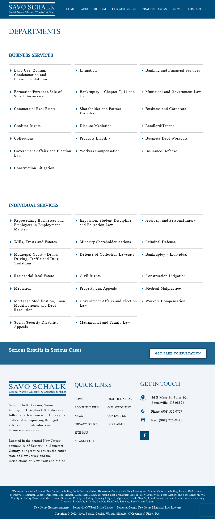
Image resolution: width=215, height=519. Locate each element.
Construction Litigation (34, 168)
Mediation (22, 288)
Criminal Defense (161, 242)
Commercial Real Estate (35, 109)
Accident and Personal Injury (171, 220)
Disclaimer (117, 424)
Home (79, 399)
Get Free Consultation (178, 353)
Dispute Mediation (96, 126)
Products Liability (95, 138)
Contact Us (117, 415)
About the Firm (93, 9)
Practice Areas (154, 9)
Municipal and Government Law (173, 92)
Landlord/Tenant (160, 126)
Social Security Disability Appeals (36, 324)
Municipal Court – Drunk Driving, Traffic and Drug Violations (36, 258)
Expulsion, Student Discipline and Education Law (105, 222)
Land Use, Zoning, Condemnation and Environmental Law (31, 74)
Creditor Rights (27, 126)
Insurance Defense (161, 151)
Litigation (88, 70)
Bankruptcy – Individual (166, 254)
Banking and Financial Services (173, 70)
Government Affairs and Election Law (42, 153)
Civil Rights (90, 276)
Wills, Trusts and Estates (35, 242)
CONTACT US (197, 9)
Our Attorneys (124, 9)
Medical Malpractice (163, 288)
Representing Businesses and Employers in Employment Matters (39, 224)
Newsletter (84, 441)
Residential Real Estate (34, 276)
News (177, 9)
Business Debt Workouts (167, 138)
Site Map (81, 432)
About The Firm (87, 407)
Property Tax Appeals (98, 288)
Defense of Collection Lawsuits (107, 254)
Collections (24, 138)
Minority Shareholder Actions (105, 242)
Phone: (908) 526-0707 (166, 411)
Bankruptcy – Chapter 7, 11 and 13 (107, 94)
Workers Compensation (100, 151)
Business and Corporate (166, 109)
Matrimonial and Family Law (105, 322)
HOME (70, 9)
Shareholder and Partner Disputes (100, 111)
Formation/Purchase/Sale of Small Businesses (38, 94)
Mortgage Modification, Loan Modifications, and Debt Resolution (39, 305)
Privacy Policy (86, 424)
